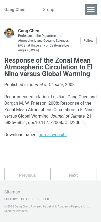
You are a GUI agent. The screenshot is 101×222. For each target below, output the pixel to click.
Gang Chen (15, 9)
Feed (43, 199)
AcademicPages (68, 206)
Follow (88, 41)
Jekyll (50, 206)
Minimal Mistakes (16, 211)
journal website (52, 134)
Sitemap (12, 192)
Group (48, 9)
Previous (27, 175)
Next (73, 175)
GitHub (26, 199)
